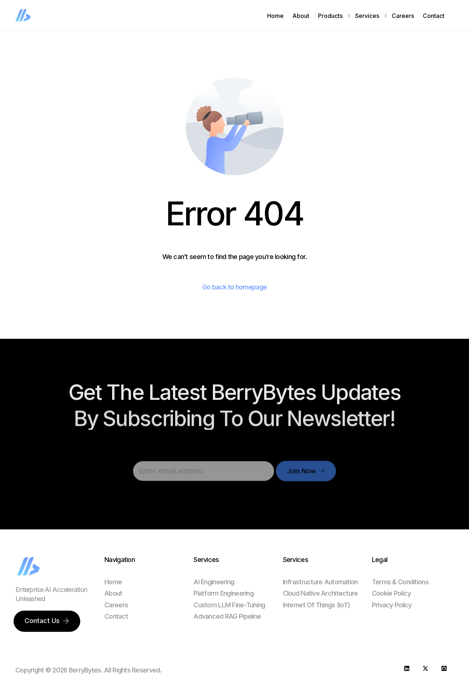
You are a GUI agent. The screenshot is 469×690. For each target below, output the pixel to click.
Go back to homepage (234, 287)
